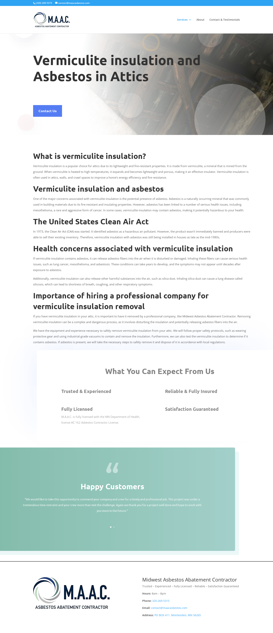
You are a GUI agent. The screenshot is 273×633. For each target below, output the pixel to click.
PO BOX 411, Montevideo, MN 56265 (177, 615)
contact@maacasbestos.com (169, 608)
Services (182, 19)
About (200, 19)
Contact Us (47, 111)
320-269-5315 (160, 601)
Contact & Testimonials (224, 19)
